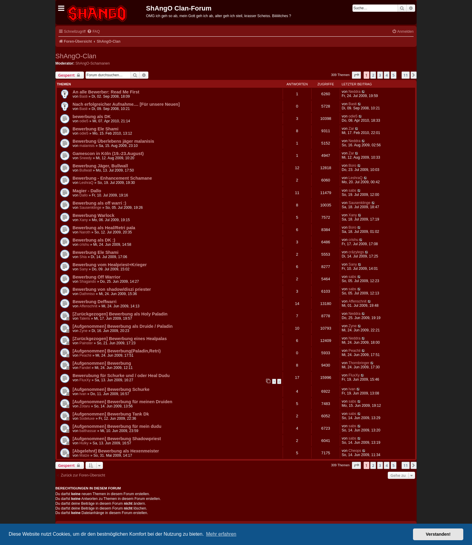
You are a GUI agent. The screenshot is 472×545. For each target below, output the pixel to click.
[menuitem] (93, 32)
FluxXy (85, 380)
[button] (356, 75)
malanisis (87, 146)
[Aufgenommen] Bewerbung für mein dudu (117, 426)
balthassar (87, 431)
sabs (352, 190)
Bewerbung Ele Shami (95, 128)
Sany (83, 269)
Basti (83, 96)
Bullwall (85, 170)
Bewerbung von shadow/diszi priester (112, 289)
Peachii (85, 355)
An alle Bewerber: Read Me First (106, 92)
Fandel (85, 368)
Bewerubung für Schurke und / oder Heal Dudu (121, 375)
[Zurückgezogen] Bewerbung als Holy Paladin (120, 314)
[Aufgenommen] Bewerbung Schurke (111, 389)
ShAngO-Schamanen (93, 63)
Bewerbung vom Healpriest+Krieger (110, 264)
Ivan (82, 394)
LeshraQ (86, 183)
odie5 (83, 121)
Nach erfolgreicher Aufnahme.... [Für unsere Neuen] (126, 104)
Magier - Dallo (87, 190)
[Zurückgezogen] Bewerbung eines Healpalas (120, 338)
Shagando (87, 281)
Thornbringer (359, 363)
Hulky (83, 443)
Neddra (355, 92)
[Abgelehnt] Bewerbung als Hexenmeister (116, 451)
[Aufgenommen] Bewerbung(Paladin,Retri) (117, 351)
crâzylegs (356, 252)
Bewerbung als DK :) (94, 240)
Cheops (355, 451)
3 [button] (380, 75)
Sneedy (85, 158)
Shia (83, 257)
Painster (86, 343)
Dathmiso (87, 294)
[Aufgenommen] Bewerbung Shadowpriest (117, 438)
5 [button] (394, 75)
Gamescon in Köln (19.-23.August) (108, 153)
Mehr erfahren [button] (221, 534)
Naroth (84, 232)
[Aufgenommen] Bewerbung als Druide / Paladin (122, 326)
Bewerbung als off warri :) (99, 203)
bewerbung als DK (92, 116)
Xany (83, 220)
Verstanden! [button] (438, 534)
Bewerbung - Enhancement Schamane (112, 178)
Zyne (83, 331)
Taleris (84, 318)
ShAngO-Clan (75, 56)
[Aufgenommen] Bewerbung (102, 363)
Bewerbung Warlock (93, 215)
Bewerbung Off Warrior (96, 277)
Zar (351, 128)
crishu (84, 244)
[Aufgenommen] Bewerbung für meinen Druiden (122, 401)
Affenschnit (88, 306)
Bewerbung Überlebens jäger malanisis (113, 141)
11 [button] (405, 75)
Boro (352, 165)
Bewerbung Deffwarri (94, 301)
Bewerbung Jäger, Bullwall (100, 165)
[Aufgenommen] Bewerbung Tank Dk (111, 414)
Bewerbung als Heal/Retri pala (104, 227)
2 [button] (373, 75)
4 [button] (387, 75)
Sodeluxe (87, 418)
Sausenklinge (90, 208)
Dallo (83, 195)
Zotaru (84, 406)
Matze (84, 455)
